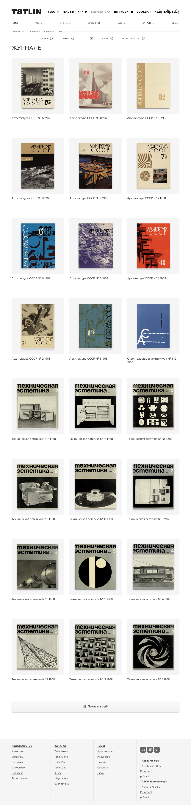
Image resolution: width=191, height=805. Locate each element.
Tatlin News (61, 751)
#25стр (53, 12)
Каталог (60, 746)
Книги (82, 12)
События (102, 767)
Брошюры (94, 23)
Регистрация (19, 778)
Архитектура (104, 751)
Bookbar (144, 12)
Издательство (22, 746)
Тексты (68, 12)
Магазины (18, 757)
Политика (17, 773)
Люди (100, 773)
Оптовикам (18, 767)
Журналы (65, 23)
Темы (15, 23)
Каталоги (149, 23)
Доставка (17, 762)
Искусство (103, 757)
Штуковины (123, 12)
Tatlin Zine (60, 767)
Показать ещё (96, 706)
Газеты (121, 23)
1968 (61, 32)
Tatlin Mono (61, 757)
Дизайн (101, 762)
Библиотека (100, 12)
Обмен (175, 23)
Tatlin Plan (60, 762)
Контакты (17, 751)
